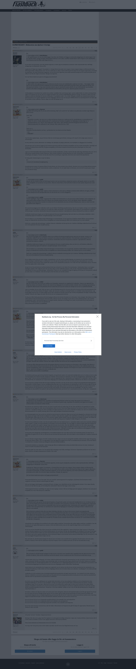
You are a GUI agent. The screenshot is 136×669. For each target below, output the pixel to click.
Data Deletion (58, 352)
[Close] (98, 317)
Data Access (68, 352)
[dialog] (68, 334)
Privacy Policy (78, 352)
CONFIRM (51, 346)
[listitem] (68, 340)
